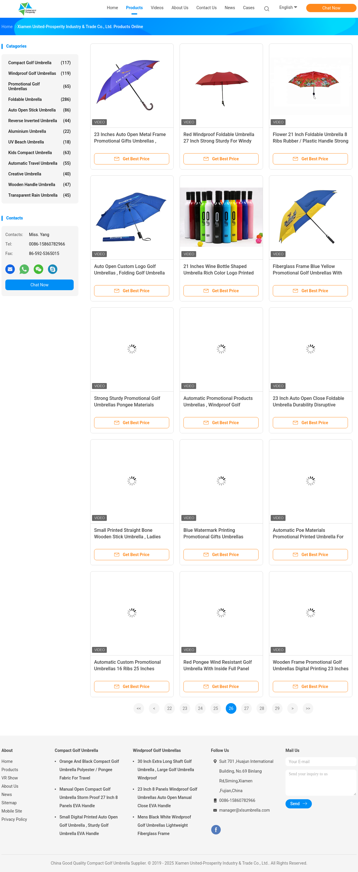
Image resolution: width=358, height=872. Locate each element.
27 (246, 708)
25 (215, 708)
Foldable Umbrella (39, 99)
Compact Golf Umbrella (39, 63)
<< (139, 708)
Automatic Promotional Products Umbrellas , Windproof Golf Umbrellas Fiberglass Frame (218, 404)
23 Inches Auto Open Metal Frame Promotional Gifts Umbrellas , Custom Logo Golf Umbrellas (130, 141)
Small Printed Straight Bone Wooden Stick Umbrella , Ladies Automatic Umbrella (127, 536)
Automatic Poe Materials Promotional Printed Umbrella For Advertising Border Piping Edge (308, 536)
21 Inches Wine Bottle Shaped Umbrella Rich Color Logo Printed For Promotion (218, 273)
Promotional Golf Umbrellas (39, 86)
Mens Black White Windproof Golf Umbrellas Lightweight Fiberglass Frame (164, 825)
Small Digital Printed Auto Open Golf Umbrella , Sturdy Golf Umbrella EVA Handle (88, 825)
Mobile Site (11, 811)
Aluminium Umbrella (39, 131)
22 (169, 708)
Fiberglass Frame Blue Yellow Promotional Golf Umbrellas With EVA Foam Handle (307, 273)
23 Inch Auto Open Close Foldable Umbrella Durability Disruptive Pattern (308, 404)
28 (261, 708)
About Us (9, 786)
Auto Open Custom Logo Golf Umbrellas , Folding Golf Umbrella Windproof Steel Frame (129, 273)
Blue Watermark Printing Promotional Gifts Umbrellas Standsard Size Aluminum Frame (218, 536)
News (6, 794)
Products (9, 769)
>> (308, 708)
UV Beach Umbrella (39, 142)
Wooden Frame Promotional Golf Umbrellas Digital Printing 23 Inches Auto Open (311, 668)
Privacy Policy (14, 819)
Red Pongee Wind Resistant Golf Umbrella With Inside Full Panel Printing (217, 668)
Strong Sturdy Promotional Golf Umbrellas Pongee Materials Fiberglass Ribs (127, 404)
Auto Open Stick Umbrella (39, 110)
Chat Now (331, 8)
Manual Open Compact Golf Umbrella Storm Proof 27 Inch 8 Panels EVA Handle (88, 797)
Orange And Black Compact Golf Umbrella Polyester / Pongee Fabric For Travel (89, 769)
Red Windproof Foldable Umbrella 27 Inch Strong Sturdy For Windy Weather (218, 141)
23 (185, 708)
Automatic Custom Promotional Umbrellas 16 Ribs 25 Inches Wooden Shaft (127, 668)
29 (277, 708)
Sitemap (9, 802)
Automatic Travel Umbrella (39, 163)
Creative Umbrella (39, 174)
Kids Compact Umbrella (39, 153)
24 (200, 708)
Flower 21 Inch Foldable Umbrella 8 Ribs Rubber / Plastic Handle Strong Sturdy (311, 141)
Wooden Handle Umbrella (39, 185)
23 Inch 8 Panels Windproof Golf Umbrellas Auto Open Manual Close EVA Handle (167, 797)
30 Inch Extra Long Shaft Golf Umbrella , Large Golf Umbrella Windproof (166, 769)
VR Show (9, 778)
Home (7, 761)
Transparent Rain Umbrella (39, 195)
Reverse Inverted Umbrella (39, 121)
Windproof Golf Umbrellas (39, 73)
